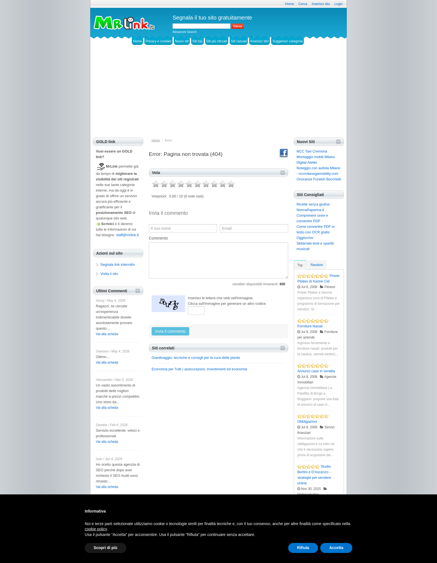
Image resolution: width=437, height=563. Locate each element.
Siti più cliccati (216, 41)
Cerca (302, 4)
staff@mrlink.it (127, 235)
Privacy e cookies (158, 41)
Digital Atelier (307, 162)
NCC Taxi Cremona (312, 151)
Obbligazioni (307, 421)
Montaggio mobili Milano (316, 157)
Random (316, 265)
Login (338, 4)
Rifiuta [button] (303, 547)
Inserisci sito (321, 4)
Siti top (197, 41)
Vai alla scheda (107, 334)
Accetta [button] (336, 547)
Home (289, 4)
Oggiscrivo (305, 238)
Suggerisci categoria (287, 41)
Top (300, 265)
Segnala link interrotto (117, 264)
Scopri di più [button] (105, 547)
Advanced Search (185, 31)
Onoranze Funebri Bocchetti (319, 179)
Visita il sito (109, 274)
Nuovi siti (182, 41)
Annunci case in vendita (316, 371)
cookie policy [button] (96, 529)
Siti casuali (239, 41)
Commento (158, 238)
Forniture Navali (309, 326)
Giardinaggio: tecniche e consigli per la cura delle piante (196, 358)
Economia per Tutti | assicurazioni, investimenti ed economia (199, 369)
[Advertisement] (218, 96)
